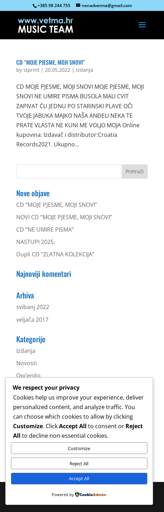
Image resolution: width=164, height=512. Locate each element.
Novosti (26, 363)
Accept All (79, 478)
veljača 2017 (32, 320)
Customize (79, 448)
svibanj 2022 (32, 307)
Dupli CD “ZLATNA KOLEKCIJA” (55, 254)
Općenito (28, 375)
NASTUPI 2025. (35, 242)
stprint (31, 69)
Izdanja (84, 69)
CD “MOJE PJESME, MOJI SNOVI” (50, 62)
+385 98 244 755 (53, 5)
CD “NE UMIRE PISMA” (45, 229)
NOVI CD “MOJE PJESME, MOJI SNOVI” (64, 217)
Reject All (79, 463)
